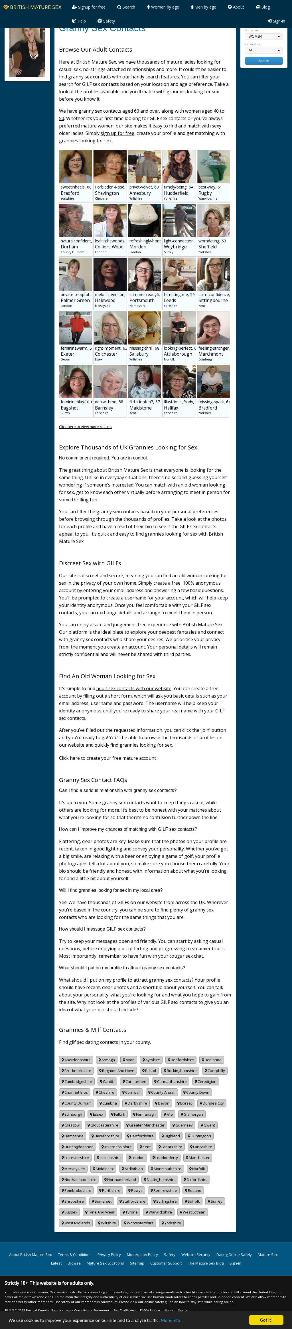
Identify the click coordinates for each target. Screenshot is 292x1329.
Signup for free (89, 7)
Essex (96, 1114)
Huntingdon (199, 1135)
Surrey (215, 1201)
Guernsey (183, 1125)
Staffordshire (132, 1201)
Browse (74, 1263)
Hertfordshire (140, 1135)
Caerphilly (215, 1070)
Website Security (195, 1254)
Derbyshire (136, 1103)
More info (170, 1320)
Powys (135, 1190)
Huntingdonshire (78, 1146)
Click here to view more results (85, 426)
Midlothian (132, 1168)
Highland (171, 1135)
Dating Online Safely (234, 1254)
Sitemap (137, 1263)
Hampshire (73, 1135)
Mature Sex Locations (105, 1263)
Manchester (198, 1157)
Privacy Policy (109, 1254)
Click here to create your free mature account (107, 758)
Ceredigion (205, 1081)
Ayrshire (151, 1059)
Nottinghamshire (160, 1179)
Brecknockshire (76, 1070)
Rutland (193, 1190)
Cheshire (105, 1092)
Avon (129, 1059)
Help (79, 21)
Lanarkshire (170, 1146)
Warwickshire (159, 1212)
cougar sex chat (186, 956)
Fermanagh (144, 1114)
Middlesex (103, 1168)
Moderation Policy (142, 1254)
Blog (263, 7)
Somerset (101, 1201)
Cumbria (108, 1103)
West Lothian (192, 1212)
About (236, 7)
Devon (162, 1103)
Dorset (184, 1103)
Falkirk (118, 1114)
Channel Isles (75, 1092)
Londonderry (165, 1157)
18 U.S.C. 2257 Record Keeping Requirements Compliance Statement (57, 1310)
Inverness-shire (117, 1146)
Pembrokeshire (76, 1190)
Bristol (149, 1070)
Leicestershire (75, 1157)
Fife (168, 1114)
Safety (106, 21)
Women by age (163, 7)
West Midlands (76, 1222)
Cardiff (107, 1081)
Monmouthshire (166, 1168)
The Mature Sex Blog (206, 1263)
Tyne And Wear (100, 1212)
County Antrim (161, 1092)
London (137, 1157)
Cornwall (131, 1092)
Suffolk (192, 1201)
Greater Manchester (145, 1125)
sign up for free (117, 133)
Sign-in (276, 21)
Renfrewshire (164, 1190)
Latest (56, 1263)
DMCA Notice (150, 1310)
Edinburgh (72, 1114)
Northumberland (120, 1179)
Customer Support (166, 1263)
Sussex (69, 1212)
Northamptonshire (79, 1179)
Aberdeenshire (76, 1059)
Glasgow (71, 1125)
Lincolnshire (109, 1157)
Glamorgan (192, 1114)
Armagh (107, 1059)
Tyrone (130, 1212)
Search (126, 7)
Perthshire (109, 1190)
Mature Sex (268, 1254)
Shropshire (73, 1201)
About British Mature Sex (30, 1254)
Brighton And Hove (116, 1070)
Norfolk (197, 1168)
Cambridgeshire (77, 1081)
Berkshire (212, 1059)
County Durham (77, 1103)
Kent (145, 1146)
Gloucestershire (103, 1125)
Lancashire (201, 1146)
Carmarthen (134, 1081)
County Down (196, 1092)
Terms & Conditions (75, 1254)
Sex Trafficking (124, 1310)
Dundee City (212, 1103)
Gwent (208, 1125)
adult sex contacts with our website (133, 688)
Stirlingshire (165, 1201)
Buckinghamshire (180, 1070)
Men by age (203, 7)
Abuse (169, 1310)
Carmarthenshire (170, 1081)
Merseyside (73, 1168)
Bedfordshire (181, 1059)
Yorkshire (171, 1222)
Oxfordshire (196, 1179)
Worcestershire (139, 1222)
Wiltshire (107, 1222)
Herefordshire (105, 1135)
